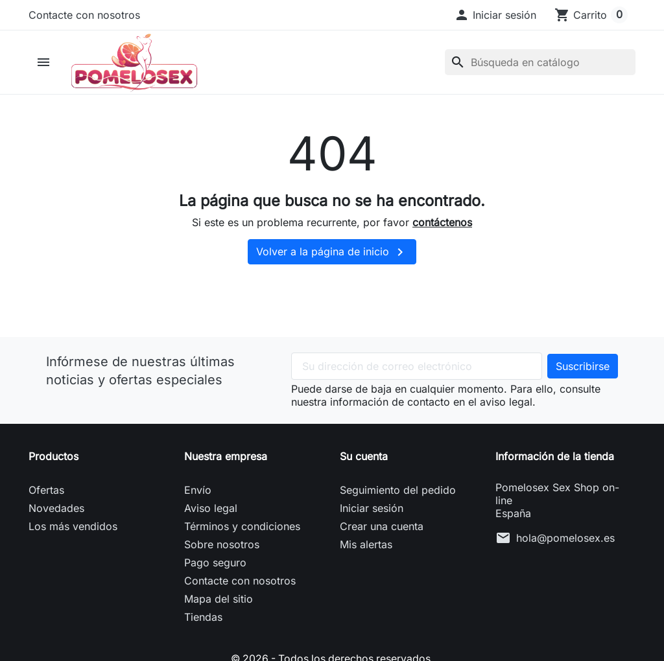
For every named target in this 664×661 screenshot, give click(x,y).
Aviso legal (210, 510)
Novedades (56, 510)
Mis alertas (366, 546)
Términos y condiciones (242, 528)
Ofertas (46, 492)
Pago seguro (215, 565)
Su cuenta (364, 458)
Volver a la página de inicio (332, 254)
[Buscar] (540, 63)
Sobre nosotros (221, 546)
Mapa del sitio (218, 601)
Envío (197, 492)
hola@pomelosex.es (565, 540)
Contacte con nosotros (84, 14)
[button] (495, 15)
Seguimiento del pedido (398, 492)
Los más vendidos (73, 528)
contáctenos (442, 224)
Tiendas (203, 619)
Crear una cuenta (381, 528)
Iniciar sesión (371, 510)
